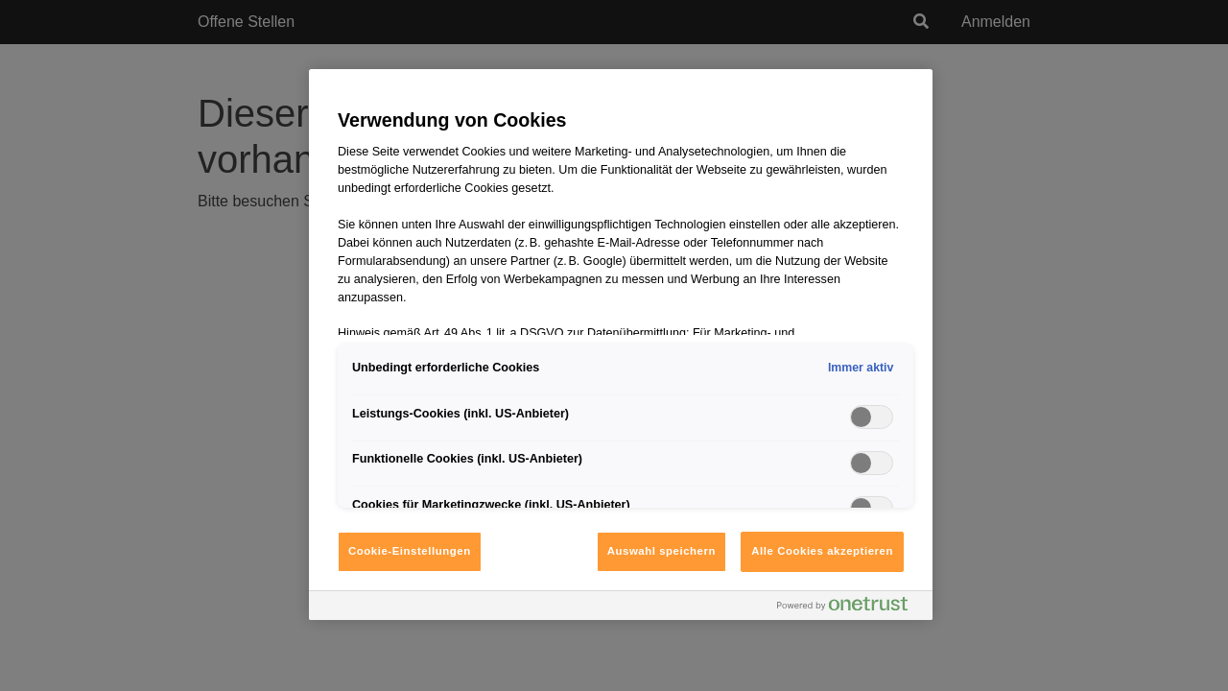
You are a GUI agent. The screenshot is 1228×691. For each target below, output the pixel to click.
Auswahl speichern (661, 551)
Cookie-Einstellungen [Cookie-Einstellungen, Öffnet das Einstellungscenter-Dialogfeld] (409, 551)
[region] (621, 344)
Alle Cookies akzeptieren (822, 551)
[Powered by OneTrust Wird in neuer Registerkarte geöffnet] (850, 608)
